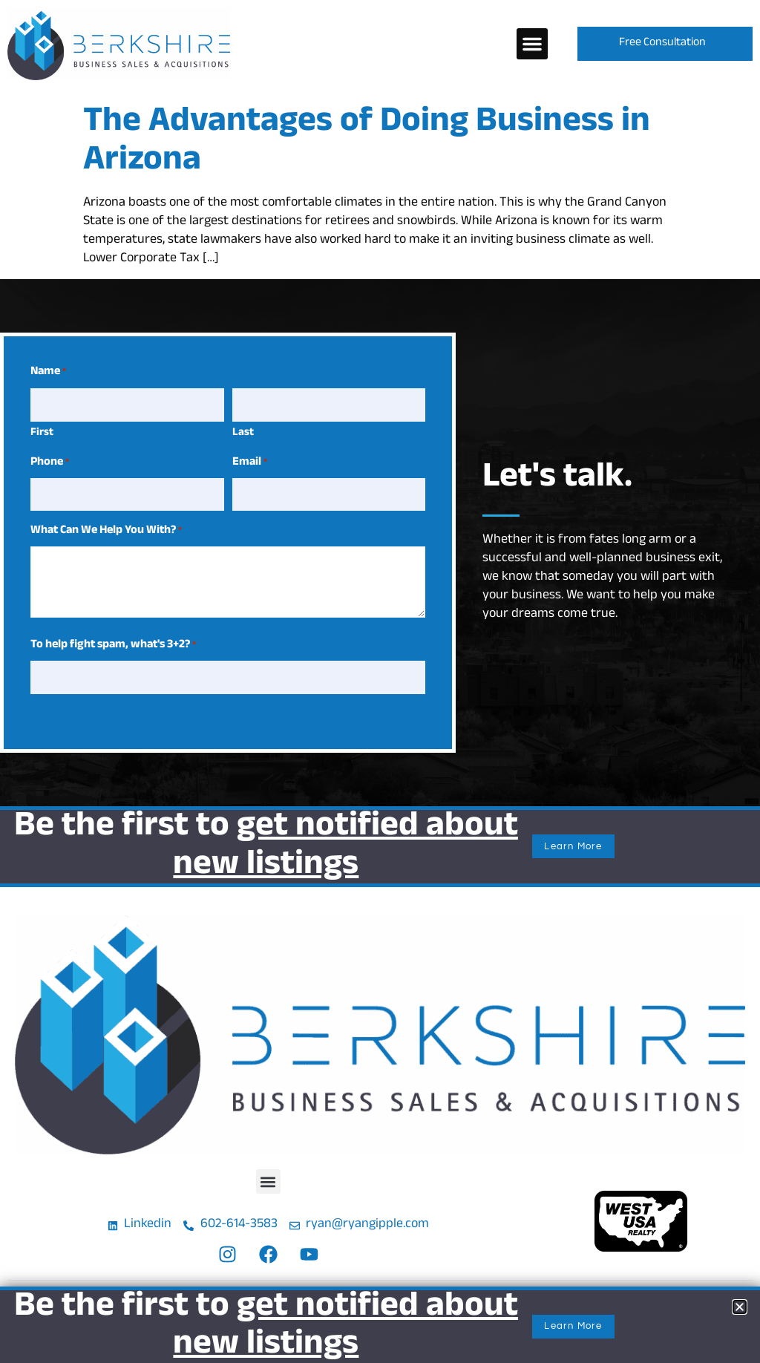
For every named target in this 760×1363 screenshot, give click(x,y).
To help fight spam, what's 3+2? (113, 640)
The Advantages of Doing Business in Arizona (366, 143)
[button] (532, 43)
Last (243, 430)
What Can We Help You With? (106, 526)
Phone (49, 459)
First (41, 430)
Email (249, 459)
